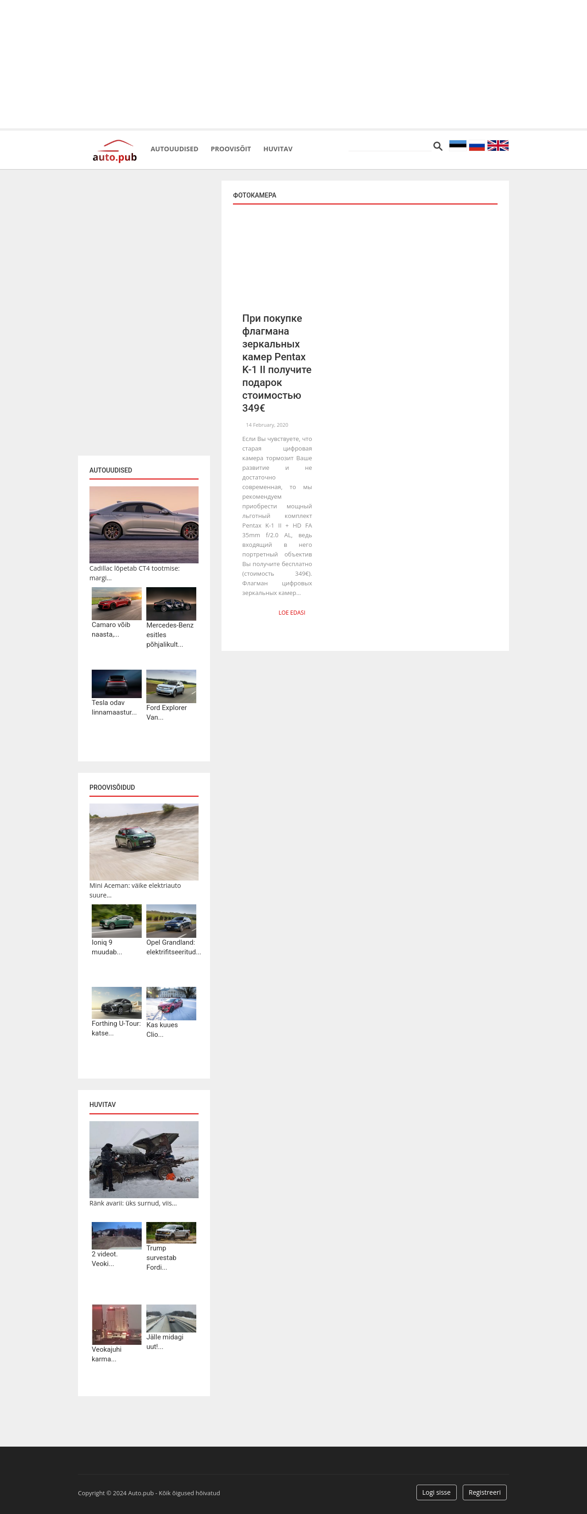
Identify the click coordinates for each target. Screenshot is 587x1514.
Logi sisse (436, 1492)
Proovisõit (257, 146)
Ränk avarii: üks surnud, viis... (133, 1203)
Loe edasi (294, 612)
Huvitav (318, 146)
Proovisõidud (112, 787)
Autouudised (183, 146)
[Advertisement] (293, 64)
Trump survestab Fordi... (161, 1258)
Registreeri (485, 1492)
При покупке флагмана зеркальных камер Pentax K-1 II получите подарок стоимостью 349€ (276, 363)
